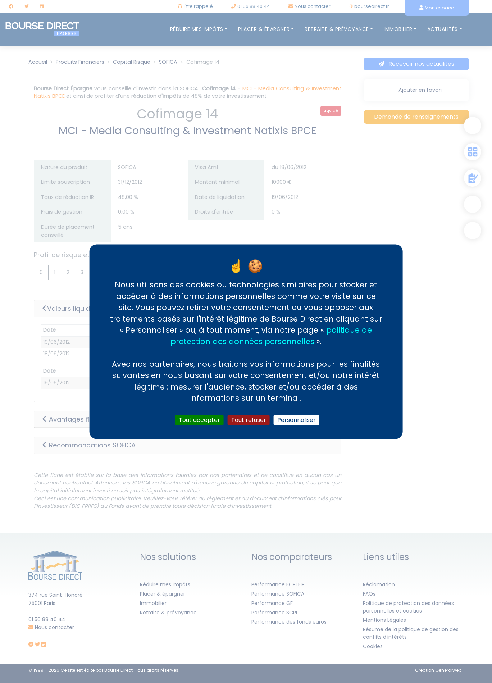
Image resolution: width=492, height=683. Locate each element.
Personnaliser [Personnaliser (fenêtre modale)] (296, 420)
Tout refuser (248, 420)
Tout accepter (199, 420)
